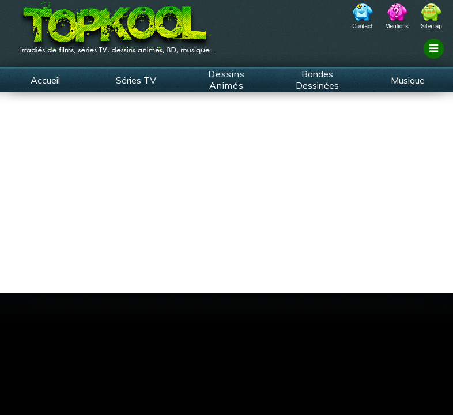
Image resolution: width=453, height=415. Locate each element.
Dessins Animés (226, 79)
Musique (408, 80)
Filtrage (435, 59)
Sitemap (431, 26)
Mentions (397, 26)
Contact (362, 26)
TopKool (118, 23)
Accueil (45, 80)
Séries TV (136, 80)
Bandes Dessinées (317, 79)
